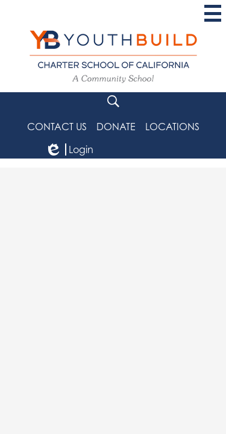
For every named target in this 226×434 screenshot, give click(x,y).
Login (69, 149)
